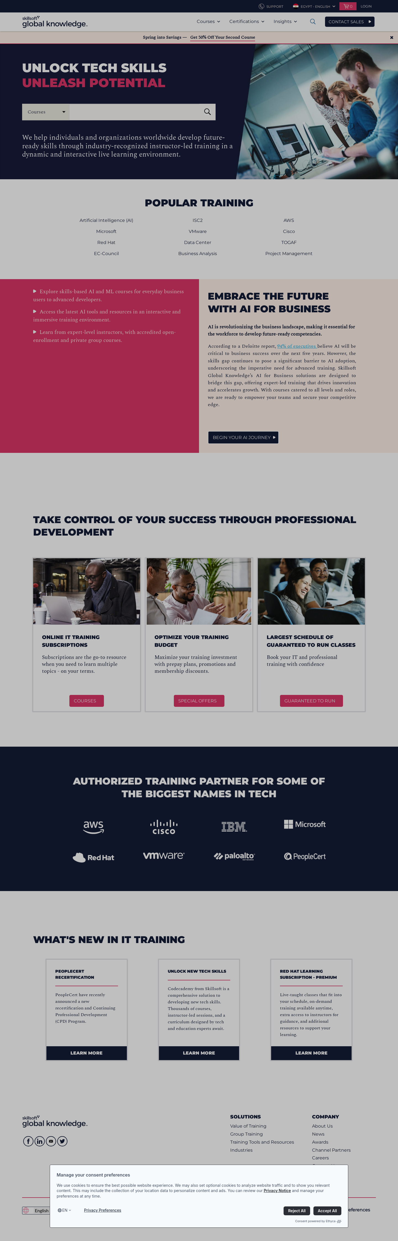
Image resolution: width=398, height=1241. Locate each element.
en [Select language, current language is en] (65, 1210)
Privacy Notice (277, 1190)
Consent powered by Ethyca (318, 1221)
